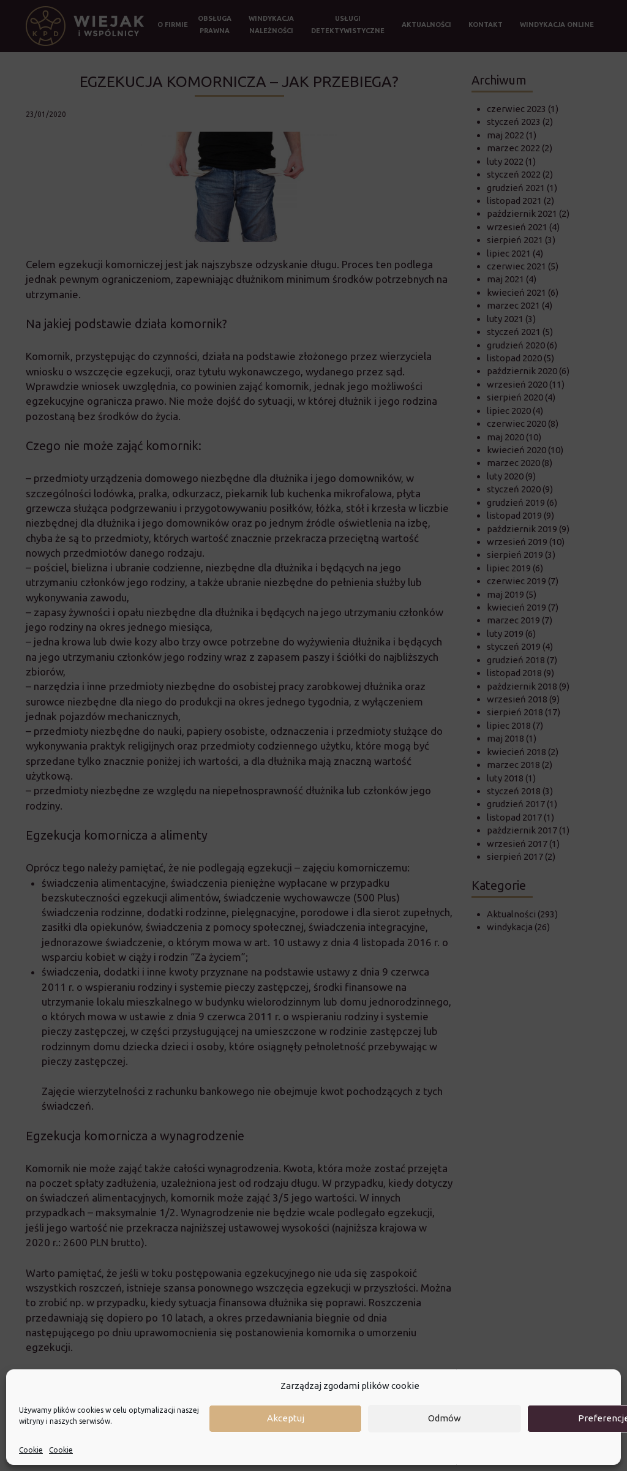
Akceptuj (285, 1418)
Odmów (444, 1418)
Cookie (31, 1450)
